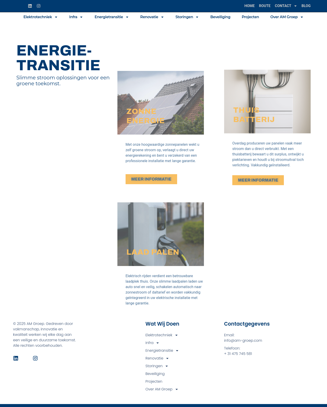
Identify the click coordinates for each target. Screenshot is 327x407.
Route (265, 6)
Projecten (250, 17)
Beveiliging (220, 17)
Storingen (187, 17)
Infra (76, 17)
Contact (286, 6)
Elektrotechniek (40, 17)
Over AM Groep (287, 17)
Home (249, 6)
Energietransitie (111, 17)
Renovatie (152, 17)
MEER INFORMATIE (151, 212)
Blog (306, 6)
